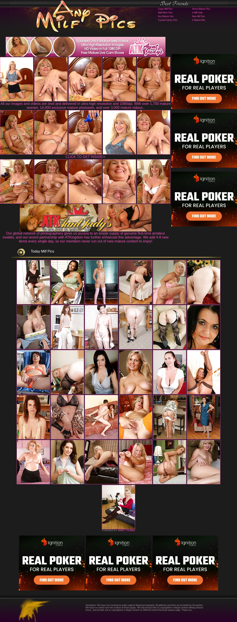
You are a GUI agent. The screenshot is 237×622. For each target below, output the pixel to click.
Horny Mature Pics (201, 9)
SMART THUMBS (126, 530)
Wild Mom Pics (165, 12)
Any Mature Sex (166, 16)
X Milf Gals (197, 12)
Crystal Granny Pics (167, 20)
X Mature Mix (198, 20)
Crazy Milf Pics (165, 9)
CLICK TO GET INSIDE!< (86, 157)
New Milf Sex (198, 16)
